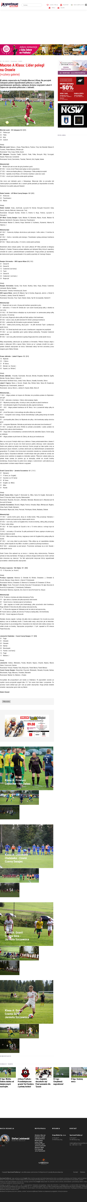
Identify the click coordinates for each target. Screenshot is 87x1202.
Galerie (61, 7)
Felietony (64, 5)
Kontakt (75, 1172)
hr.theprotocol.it (43, 1172)
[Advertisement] (43, 25)
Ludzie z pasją (52, 5)
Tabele (52, 7)
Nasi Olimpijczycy (77, 5)
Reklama (82, 1172)
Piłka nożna (6, 701)
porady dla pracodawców (56, 1172)
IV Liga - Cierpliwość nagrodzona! (58, 1081)
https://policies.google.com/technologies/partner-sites (42, 1178)
